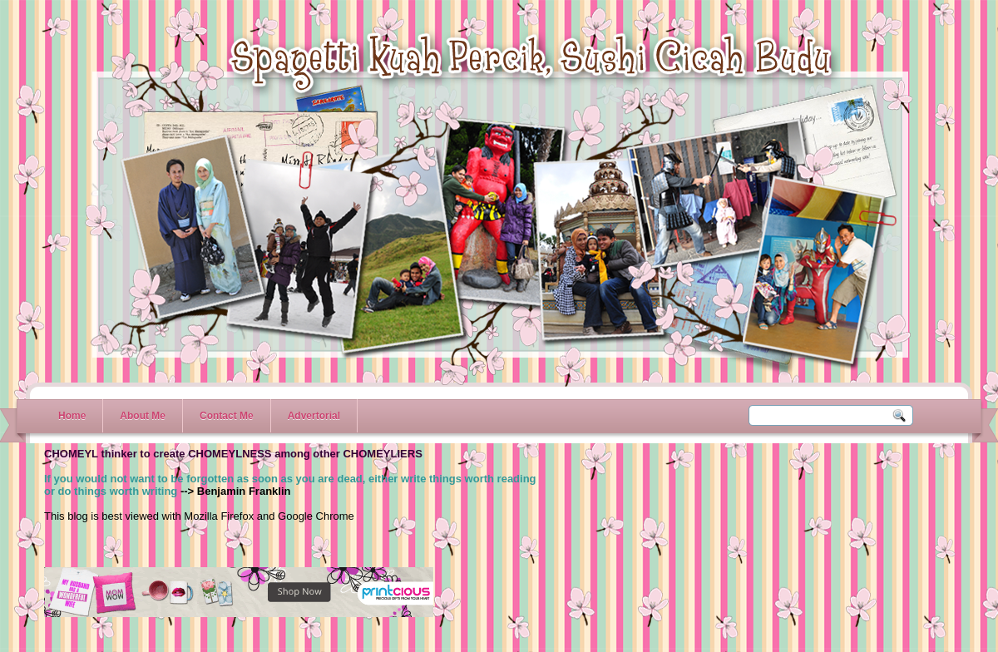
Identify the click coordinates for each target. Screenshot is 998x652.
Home (72, 416)
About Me (143, 416)
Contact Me (227, 416)
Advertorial (314, 416)
